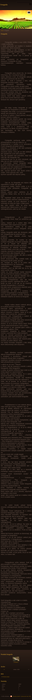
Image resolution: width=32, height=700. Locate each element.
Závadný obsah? (16, 696)
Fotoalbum (16, 662)
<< (4, 669)
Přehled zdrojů (6, 676)
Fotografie (4, 5)
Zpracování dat (24, 696)
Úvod (2, 30)
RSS (30, 696)
